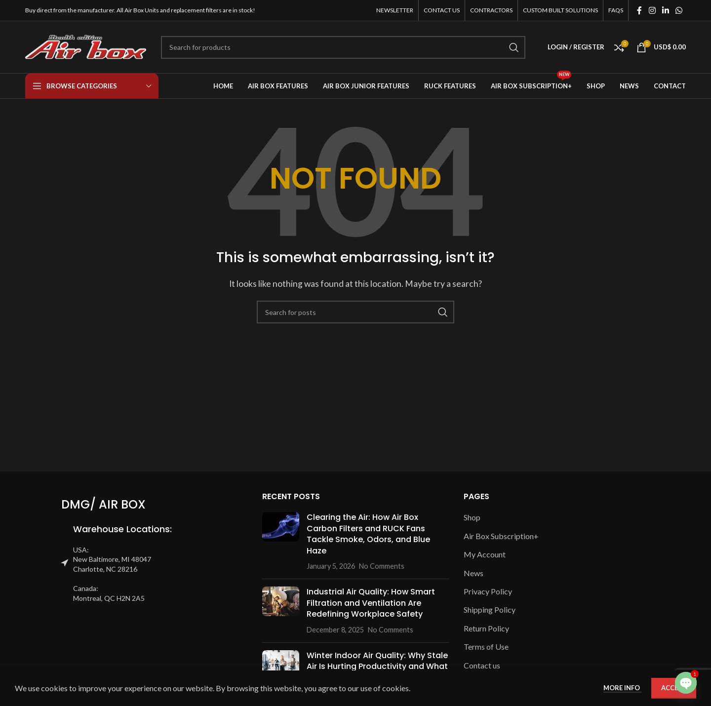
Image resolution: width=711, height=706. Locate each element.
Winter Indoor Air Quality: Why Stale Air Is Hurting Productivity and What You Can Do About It (377, 666)
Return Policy (486, 628)
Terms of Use (486, 646)
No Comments (381, 566)
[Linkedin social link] (665, 10)
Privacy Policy (488, 591)
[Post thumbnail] (280, 541)
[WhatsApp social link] (679, 10)
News (473, 573)
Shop (472, 517)
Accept (673, 688)
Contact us (482, 665)
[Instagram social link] (652, 10)
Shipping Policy (489, 609)
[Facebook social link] (639, 10)
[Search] (343, 47)
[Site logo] (85, 46)
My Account (485, 554)
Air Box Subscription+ (501, 536)
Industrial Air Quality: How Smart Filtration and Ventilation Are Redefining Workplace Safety (371, 603)
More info (622, 688)
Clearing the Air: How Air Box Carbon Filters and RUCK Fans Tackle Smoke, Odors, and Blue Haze (368, 533)
